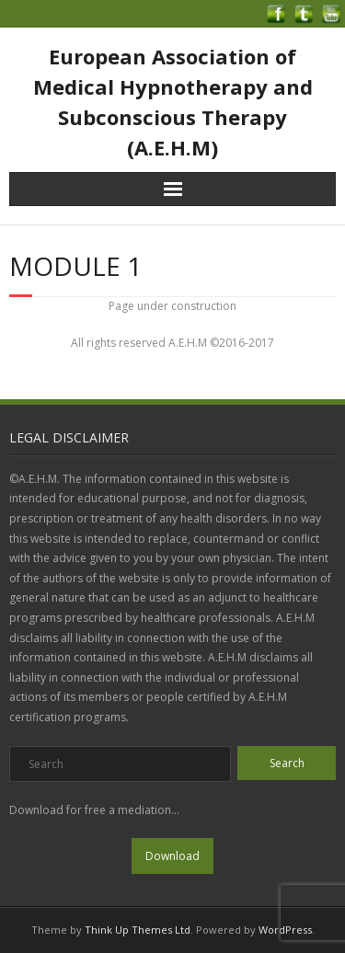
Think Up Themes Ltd (137, 929)
